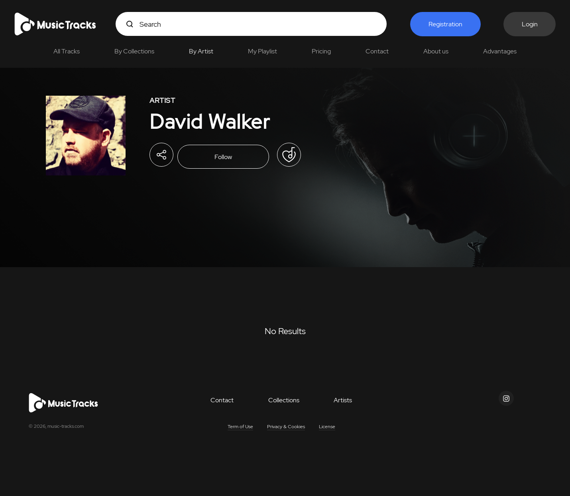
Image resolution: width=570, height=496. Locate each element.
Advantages (500, 51)
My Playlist (262, 51)
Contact (377, 51)
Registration (445, 24)
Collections (283, 400)
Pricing (321, 51)
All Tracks (66, 51)
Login (530, 24)
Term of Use (240, 426)
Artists (343, 400)
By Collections (134, 51)
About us (435, 51)
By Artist (201, 51)
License (327, 426)
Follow (223, 157)
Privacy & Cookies (286, 426)
